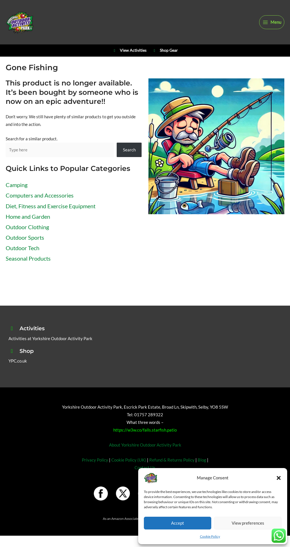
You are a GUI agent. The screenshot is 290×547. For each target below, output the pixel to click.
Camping (16, 184)
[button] (279, 478)
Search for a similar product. (31, 138)
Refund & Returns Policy (172, 460)
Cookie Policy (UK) (128, 460)
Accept (177, 522)
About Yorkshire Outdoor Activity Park (145, 445)
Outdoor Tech (22, 247)
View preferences (248, 522)
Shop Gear (165, 51)
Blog (202, 460)
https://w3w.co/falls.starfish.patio (145, 430)
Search (129, 149)
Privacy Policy (95, 460)
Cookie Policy (210, 536)
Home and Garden (28, 216)
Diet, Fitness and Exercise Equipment (50, 206)
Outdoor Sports (25, 237)
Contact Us (145, 467)
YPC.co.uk (17, 361)
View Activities (129, 51)
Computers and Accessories (40, 195)
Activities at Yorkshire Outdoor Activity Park (50, 338)
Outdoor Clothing (27, 227)
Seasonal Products (28, 258)
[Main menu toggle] (271, 22)
